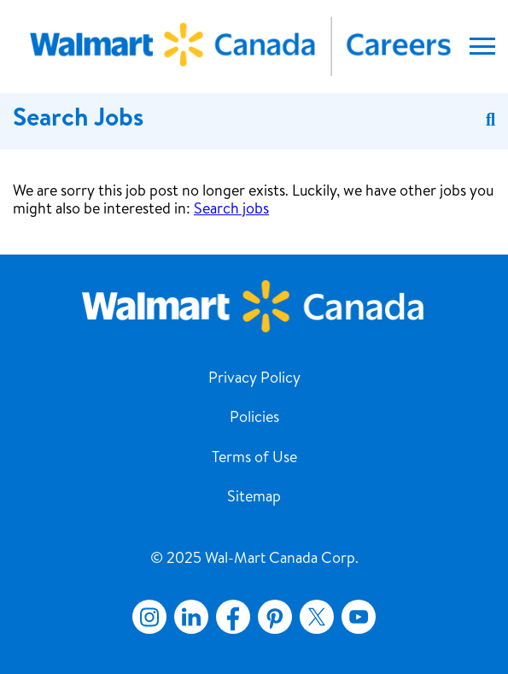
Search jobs (231, 210)
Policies (254, 418)
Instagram (149, 616)
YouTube (358, 616)
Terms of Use (254, 458)
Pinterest (275, 616)
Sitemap (254, 498)
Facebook (229, 616)
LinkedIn (191, 616)
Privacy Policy (254, 379)
